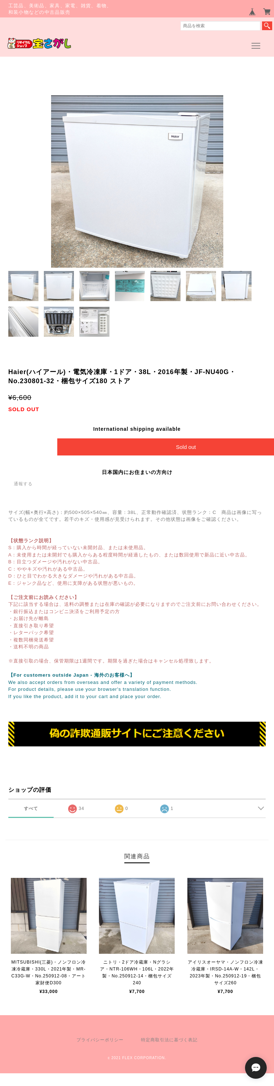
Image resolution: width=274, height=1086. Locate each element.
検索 (267, 25)
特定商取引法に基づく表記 (169, 1039)
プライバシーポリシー (100, 1039)
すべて (31, 808)
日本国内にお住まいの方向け (137, 472)
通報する (23, 483)
